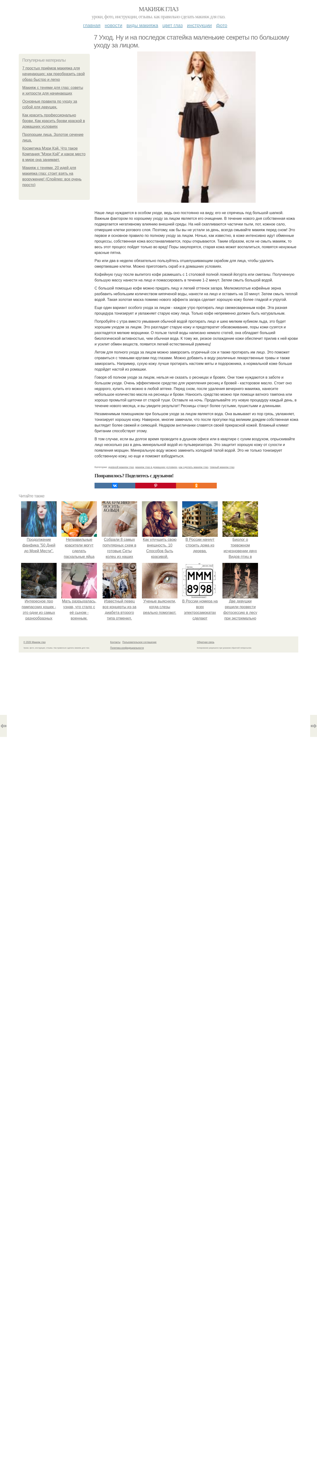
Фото (221, 25)
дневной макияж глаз (121, 467)
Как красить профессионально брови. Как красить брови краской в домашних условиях (53, 121)
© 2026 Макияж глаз (34, 642)
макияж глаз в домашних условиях (156, 467)
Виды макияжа (142, 25)
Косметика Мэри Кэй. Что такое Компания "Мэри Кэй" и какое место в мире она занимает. (54, 154)
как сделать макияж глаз (193, 467)
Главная (91, 25)
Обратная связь (205, 642)
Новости (113, 25)
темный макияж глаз (222, 467)
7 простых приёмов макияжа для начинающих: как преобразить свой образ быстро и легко (53, 74)
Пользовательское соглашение (139, 642)
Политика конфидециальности (127, 648)
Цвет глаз (173, 25)
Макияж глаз (158, 9)
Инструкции (199, 25)
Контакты (115, 642)
